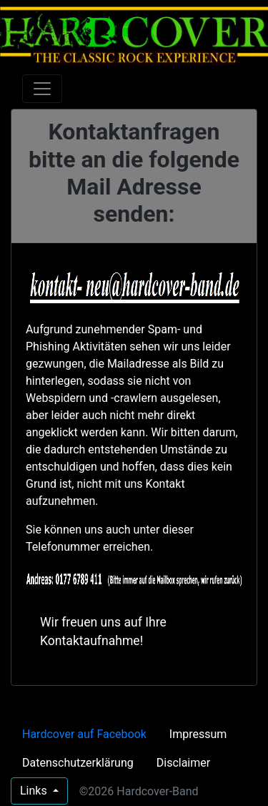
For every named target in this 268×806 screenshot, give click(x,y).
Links (35, 790)
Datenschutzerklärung (78, 763)
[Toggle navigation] (42, 88)
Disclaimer (183, 763)
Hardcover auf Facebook (84, 734)
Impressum (198, 734)
